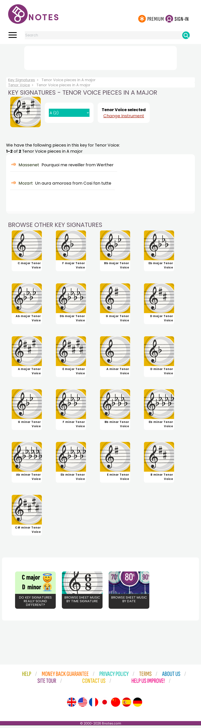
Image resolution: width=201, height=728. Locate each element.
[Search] (186, 35)
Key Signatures (21, 79)
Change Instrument (123, 116)
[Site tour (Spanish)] (126, 705)
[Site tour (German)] (137, 705)
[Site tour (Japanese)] (104, 705)
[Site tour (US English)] (83, 705)
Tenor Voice (19, 85)
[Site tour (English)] (72, 705)
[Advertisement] (100, 57)
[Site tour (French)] (93, 705)
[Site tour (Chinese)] (115, 705)
